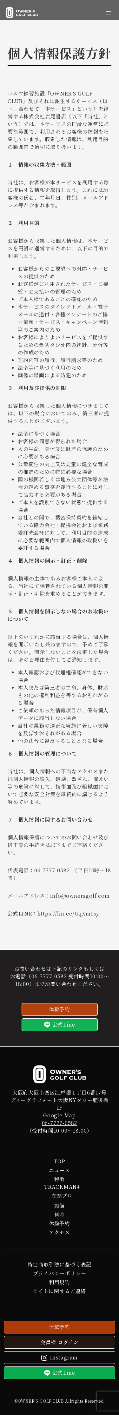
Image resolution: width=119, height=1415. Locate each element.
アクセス (59, 1232)
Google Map (59, 1115)
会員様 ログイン (59, 1342)
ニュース (59, 1170)
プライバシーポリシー (59, 1273)
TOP (59, 1161)
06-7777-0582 (49, 976)
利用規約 (59, 1282)
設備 (59, 1205)
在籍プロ (62, 1195)
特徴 (59, 1179)
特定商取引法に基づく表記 (60, 1264)
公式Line (59, 1024)
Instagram (59, 1357)
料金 (59, 1214)
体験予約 (59, 1009)
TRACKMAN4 (62, 1186)
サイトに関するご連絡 (59, 1291)
